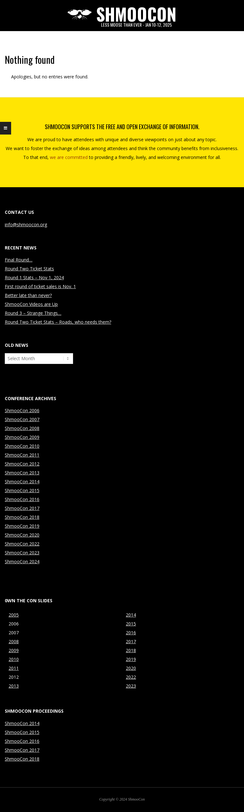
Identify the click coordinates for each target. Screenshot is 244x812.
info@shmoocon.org (26, 224)
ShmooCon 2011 (22, 455)
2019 (131, 659)
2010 (14, 659)
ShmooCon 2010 (22, 446)
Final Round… (18, 260)
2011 (14, 668)
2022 (131, 677)
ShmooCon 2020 (22, 535)
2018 (131, 650)
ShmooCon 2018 (22, 517)
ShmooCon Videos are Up (31, 304)
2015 (131, 624)
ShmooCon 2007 (22, 419)
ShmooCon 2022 (22, 544)
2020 (131, 668)
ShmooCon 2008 (22, 428)
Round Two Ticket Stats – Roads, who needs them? (58, 322)
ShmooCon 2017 (22, 508)
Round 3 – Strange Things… (33, 313)
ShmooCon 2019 (22, 526)
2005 (14, 615)
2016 (131, 633)
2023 (131, 686)
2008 (14, 641)
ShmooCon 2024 (22, 561)
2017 (131, 641)
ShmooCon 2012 (22, 464)
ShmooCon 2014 (22, 482)
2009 (14, 650)
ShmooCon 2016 (22, 499)
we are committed (69, 157)
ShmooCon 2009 (22, 437)
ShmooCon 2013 (22, 473)
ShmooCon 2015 (22, 490)
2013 (14, 686)
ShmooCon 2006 (22, 410)
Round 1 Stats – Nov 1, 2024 (34, 277)
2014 (131, 615)
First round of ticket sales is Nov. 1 (40, 286)
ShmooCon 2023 (22, 553)
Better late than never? (28, 295)
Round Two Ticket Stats (29, 269)
